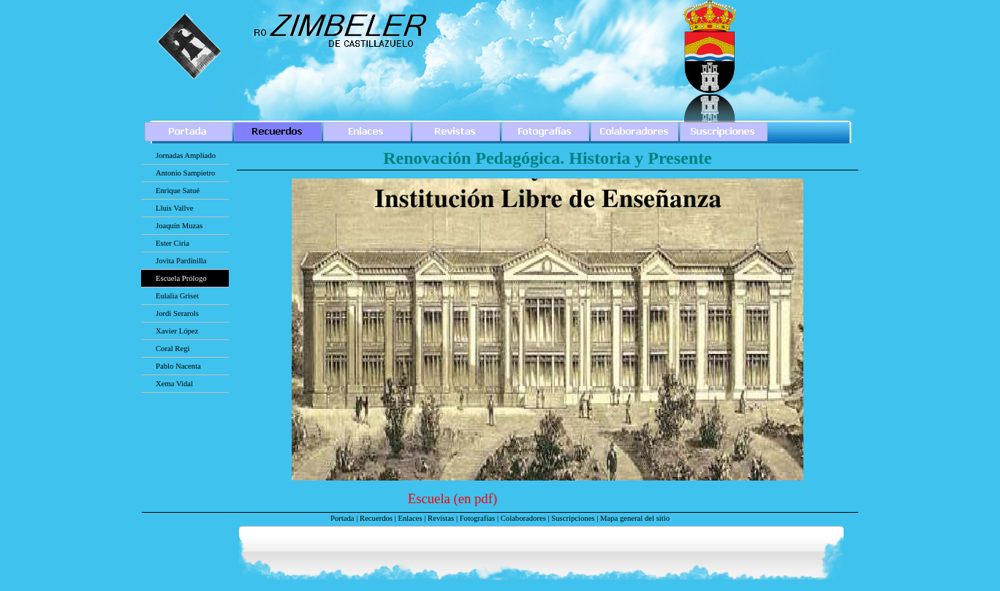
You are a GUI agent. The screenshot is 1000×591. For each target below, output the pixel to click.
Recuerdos (376, 518)
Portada (342, 518)
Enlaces (410, 518)
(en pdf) (476, 498)
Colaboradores (523, 518)
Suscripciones (572, 518)
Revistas (441, 518)
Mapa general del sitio (635, 518)
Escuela (431, 498)
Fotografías (478, 518)
